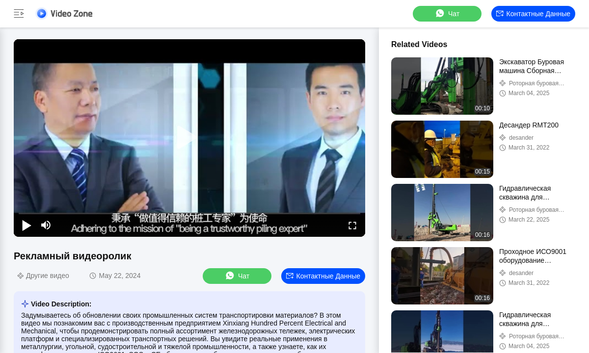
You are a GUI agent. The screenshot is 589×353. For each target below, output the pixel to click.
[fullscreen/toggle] (352, 225)
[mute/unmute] (46, 225)
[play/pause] (26, 225)
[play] (189, 138)
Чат (446, 13)
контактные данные (533, 14)
